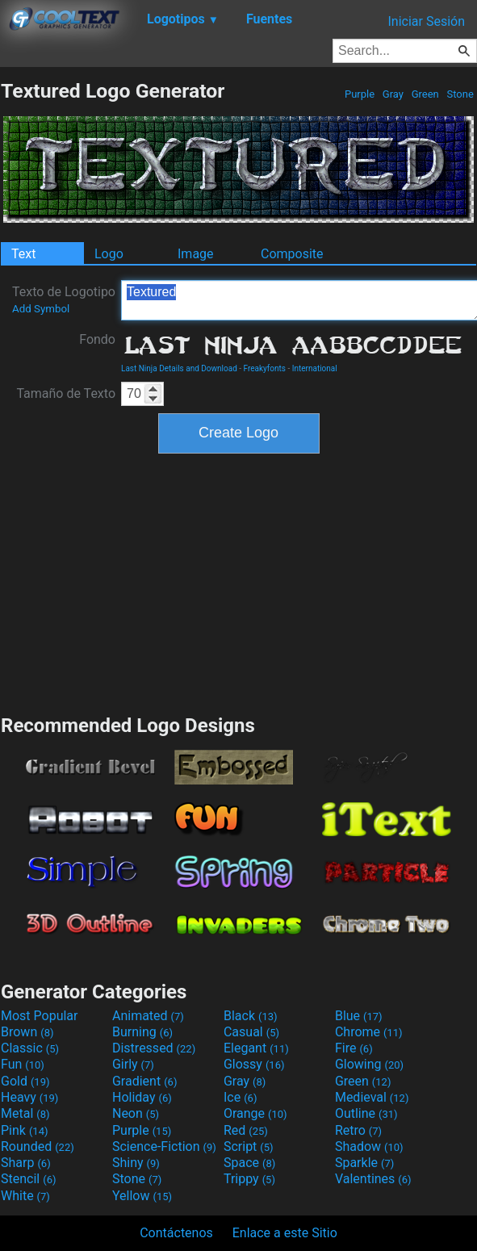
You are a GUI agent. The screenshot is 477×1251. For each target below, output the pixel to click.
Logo (108, 253)
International (314, 368)
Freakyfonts (265, 368)
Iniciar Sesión (426, 21)
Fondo (97, 339)
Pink (24, 1130)
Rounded (37, 1146)
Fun (22, 1064)
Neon (135, 1113)
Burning (142, 1032)
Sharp (26, 1162)
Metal (25, 1113)
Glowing (369, 1064)
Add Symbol (40, 309)
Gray (393, 94)
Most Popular (39, 1015)
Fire (354, 1048)
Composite (292, 253)
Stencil (28, 1178)
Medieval (372, 1097)
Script (249, 1146)
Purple (360, 94)
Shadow (369, 1146)
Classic (30, 1048)
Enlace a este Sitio (284, 1233)
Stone (460, 94)
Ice (240, 1097)
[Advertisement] (238, 582)
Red (246, 1130)
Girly (133, 1064)
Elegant (256, 1048)
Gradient (144, 1081)
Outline (366, 1113)
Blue (359, 1015)
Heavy (29, 1097)
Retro (358, 1130)
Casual (251, 1032)
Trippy (249, 1178)
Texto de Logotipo (63, 299)
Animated (148, 1015)
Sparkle (364, 1162)
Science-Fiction (164, 1146)
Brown (27, 1032)
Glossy (254, 1064)
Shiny (136, 1162)
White (25, 1195)
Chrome (369, 1032)
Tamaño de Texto (65, 393)
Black (251, 1015)
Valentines (373, 1178)
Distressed (153, 1048)
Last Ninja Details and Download (179, 368)
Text (23, 253)
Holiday (142, 1097)
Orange (255, 1113)
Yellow (142, 1195)
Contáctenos (176, 1233)
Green (424, 94)
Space (249, 1162)
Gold (25, 1081)
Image (196, 253)
